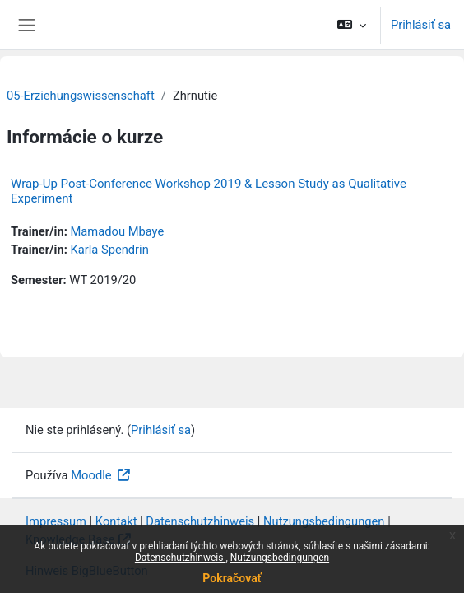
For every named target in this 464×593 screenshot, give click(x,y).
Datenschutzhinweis (180, 557)
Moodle (92, 475)
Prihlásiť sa (421, 24)
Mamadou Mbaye (117, 231)
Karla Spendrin (109, 249)
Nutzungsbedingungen (279, 557)
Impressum (56, 521)
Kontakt (116, 521)
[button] (352, 24)
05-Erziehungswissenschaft (81, 95)
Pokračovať (231, 578)
